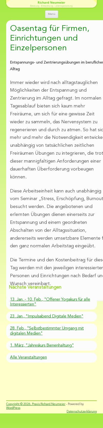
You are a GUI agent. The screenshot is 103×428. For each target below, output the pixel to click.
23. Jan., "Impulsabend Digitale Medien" (46, 316)
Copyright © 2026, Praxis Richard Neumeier (35, 404)
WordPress (13, 408)
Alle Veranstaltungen (28, 358)
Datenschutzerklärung (82, 411)
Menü (51, 14)
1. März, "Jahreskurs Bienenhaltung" (42, 346)
